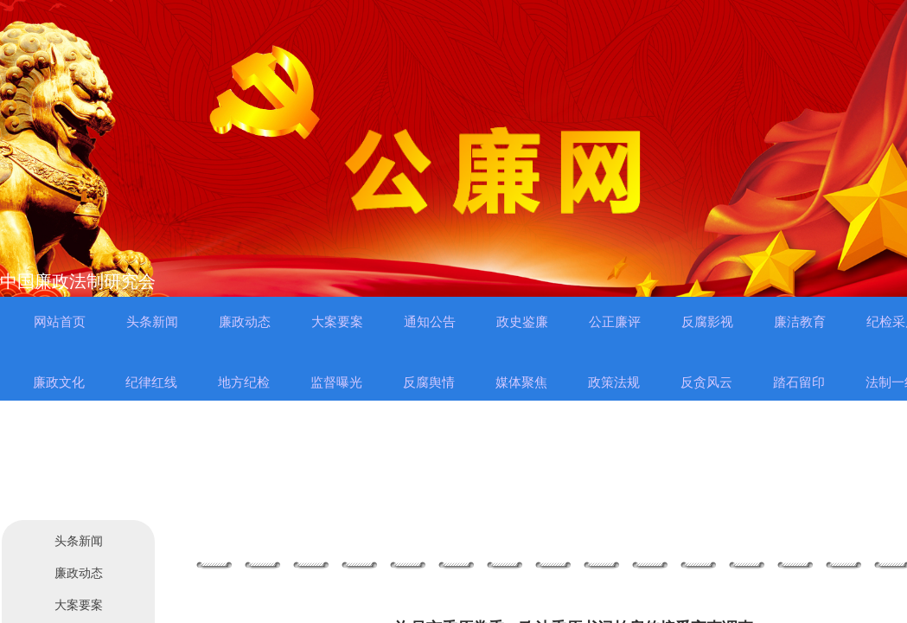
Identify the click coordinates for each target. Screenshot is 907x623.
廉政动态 (78, 573)
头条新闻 (78, 541)
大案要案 (78, 605)
